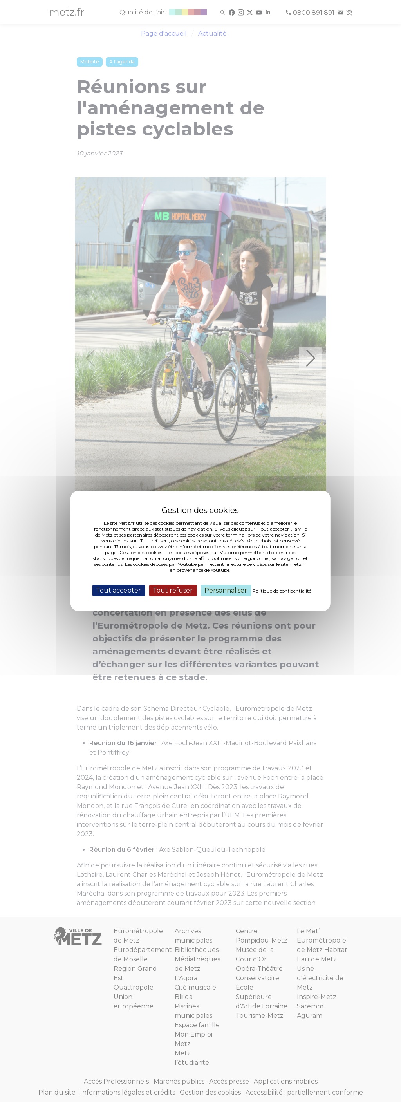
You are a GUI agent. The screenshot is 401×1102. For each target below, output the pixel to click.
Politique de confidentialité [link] (281, 591)
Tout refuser (173, 590)
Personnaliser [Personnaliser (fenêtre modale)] (225, 590)
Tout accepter (118, 590)
